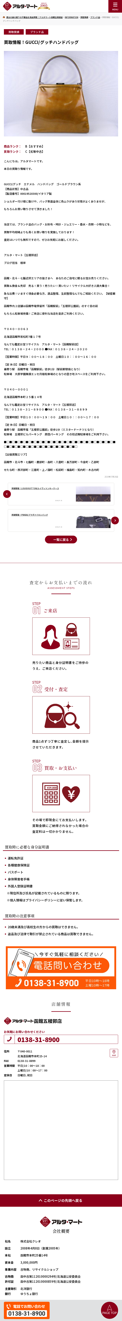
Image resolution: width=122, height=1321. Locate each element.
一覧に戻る (61, 539)
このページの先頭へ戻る (60, 1200)
